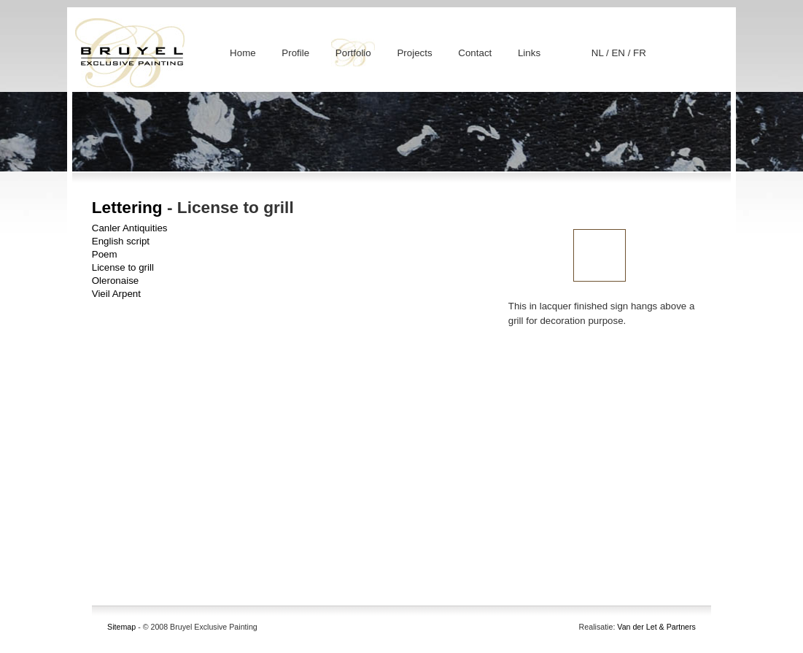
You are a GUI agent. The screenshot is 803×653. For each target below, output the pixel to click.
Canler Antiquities (130, 228)
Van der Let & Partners (656, 626)
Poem (104, 254)
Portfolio (353, 52)
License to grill (123, 267)
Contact (475, 52)
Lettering (127, 207)
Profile (295, 52)
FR (639, 52)
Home (243, 52)
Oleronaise (115, 280)
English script (121, 241)
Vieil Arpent (116, 293)
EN (619, 52)
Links (529, 52)
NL (598, 52)
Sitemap (121, 626)
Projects (414, 52)
